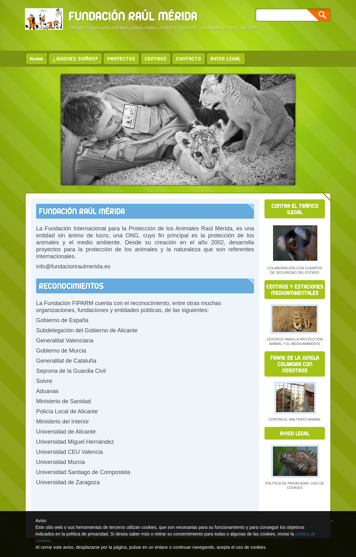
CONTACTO (188, 58)
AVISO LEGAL (226, 58)
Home (36, 58)
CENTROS (156, 58)
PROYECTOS (121, 58)
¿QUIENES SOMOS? (75, 58)
